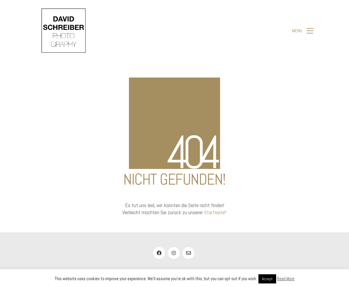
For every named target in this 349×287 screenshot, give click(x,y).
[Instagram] (174, 253)
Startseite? (215, 212)
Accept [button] (267, 278)
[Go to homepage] (63, 30)
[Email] (188, 253)
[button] (302, 31)
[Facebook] (159, 253)
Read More (285, 278)
